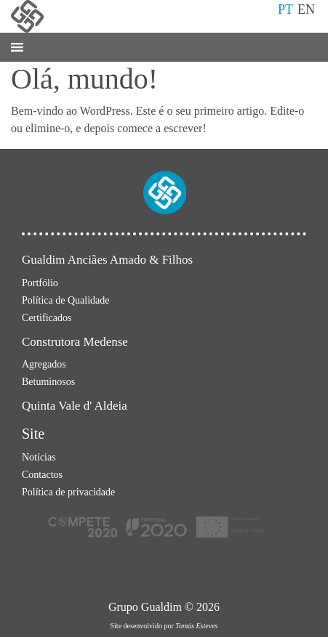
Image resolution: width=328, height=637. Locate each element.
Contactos (42, 474)
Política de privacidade (68, 492)
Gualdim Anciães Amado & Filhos (107, 260)
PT (285, 9)
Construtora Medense (75, 342)
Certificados (46, 317)
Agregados (44, 364)
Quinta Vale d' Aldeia (74, 406)
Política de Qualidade (66, 300)
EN (306, 9)
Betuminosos (48, 381)
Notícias (39, 457)
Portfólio (40, 282)
